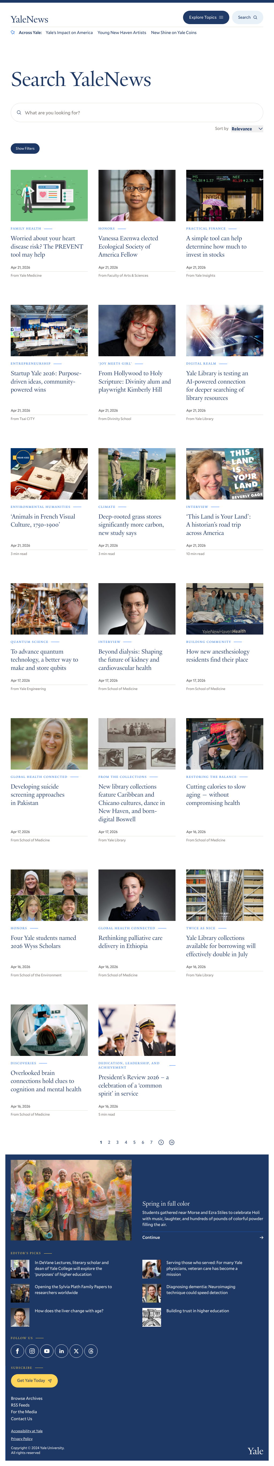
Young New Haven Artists (122, 32)
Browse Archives (27, 1398)
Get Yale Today (34, 1380)
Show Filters (25, 148)
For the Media (24, 1412)
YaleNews (29, 20)
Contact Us (21, 1419)
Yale (255, 1452)
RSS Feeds (20, 1405)
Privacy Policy (22, 1438)
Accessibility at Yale (27, 1430)
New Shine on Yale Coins (173, 32)
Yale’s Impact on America (69, 32)
